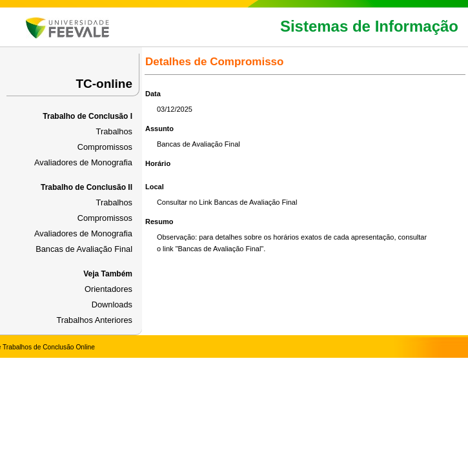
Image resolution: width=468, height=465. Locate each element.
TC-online (104, 83)
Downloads (112, 304)
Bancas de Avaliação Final (84, 249)
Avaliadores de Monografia (83, 162)
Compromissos (104, 147)
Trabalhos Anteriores (94, 320)
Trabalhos (114, 131)
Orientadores (108, 289)
